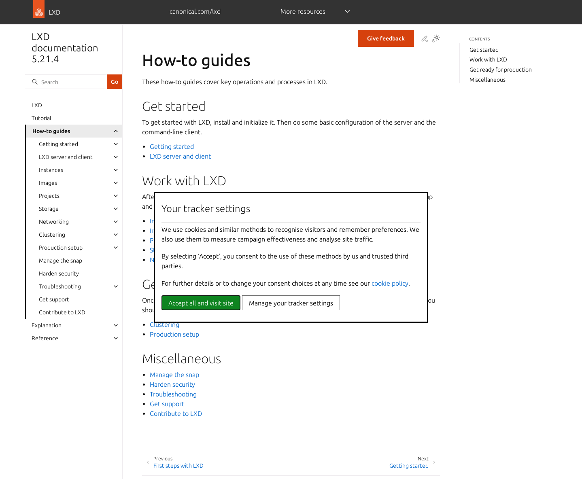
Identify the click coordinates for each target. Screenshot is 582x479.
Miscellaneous (487, 79)
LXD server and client (66, 157)
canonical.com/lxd (195, 11)
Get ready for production (500, 69)
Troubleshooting (60, 286)
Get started (484, 50)
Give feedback (386, 38)
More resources (302, 11)
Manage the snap (60, 260)
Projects (49, 196)
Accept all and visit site (201, 303)
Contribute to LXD (62, 312)
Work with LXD (488, 59)
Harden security (59, 273)
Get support (54, 299)
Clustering (52, 234)
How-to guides (51, 131)
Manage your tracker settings (291, 303)
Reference (45, 338)
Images (48, 183)
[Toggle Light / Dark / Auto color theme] (436, 39)
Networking (54, 221)
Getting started (58, 144)
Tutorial (41, 118)
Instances (51, 170)
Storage (49, 209)
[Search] (66, 81)
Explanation (47, 325)
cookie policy (390, 283)
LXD (37, 105)
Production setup (61, 247)
